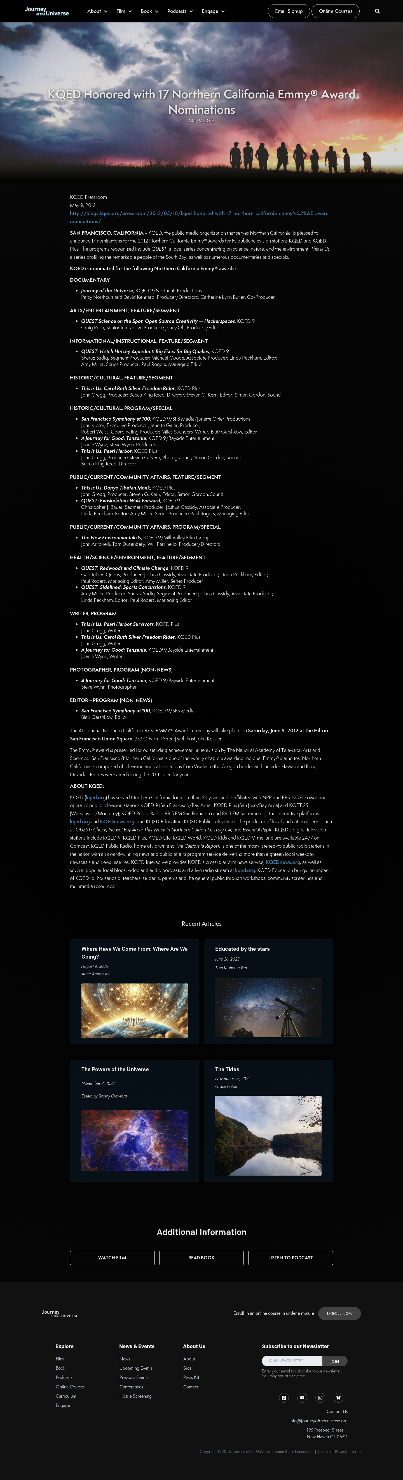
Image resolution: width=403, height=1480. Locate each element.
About (189, 1359)
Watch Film (112, 1258)
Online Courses (335, 11)
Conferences (131, 1387)
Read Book (201, 1258)
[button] (97, 11)
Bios (187, 1368)
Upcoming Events (136, 1368)
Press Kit (191, 1377)
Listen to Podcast (290, 1258)
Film (60, 1359)
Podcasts (64, 1377)
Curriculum (66, 1396)
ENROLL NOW (340, 1313)
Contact (190, 1387)
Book (60, 1368)
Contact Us (337, 1411)
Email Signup (289, 11)
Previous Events (134, 1377)
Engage (63, 1405)
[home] (46, 11)
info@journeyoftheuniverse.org (318, 1421)
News (125, 1359)
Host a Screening (136, 1396)
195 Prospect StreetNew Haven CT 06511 (327, 1433)
